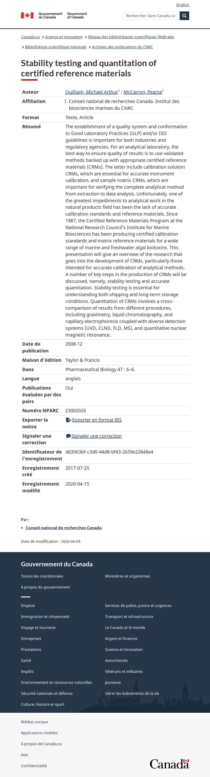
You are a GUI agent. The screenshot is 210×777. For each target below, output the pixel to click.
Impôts (27, 671)
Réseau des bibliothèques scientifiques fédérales (131, 36)
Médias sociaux (34, 721)
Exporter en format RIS (94, 420)
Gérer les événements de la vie (132, 693)
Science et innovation (64, 36)
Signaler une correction (94, 436)
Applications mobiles (39, 732)
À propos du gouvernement (45, 587)
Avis (24, 754)
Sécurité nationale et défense (47, 693)
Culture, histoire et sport (42, 704)
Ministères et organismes (127, 576)
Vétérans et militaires (124, 671)
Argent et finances (121, 638)
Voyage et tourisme (38, 627)
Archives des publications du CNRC (122, 47)
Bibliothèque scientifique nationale (55, 47)
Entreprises (31, 638)
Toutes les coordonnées (42, 576)
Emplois (28, 605)
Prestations (31, 649)
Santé (26, 660)
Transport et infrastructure (129, 616)
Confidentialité (34, 765)
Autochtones (116, 660)
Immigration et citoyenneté (45, 616)
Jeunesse (113, 682)
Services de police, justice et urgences (138, 605)
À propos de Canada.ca (41, 743)
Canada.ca (30, 36)
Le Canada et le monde (125, 627)
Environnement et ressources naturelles (56, 682)
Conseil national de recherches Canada (64, 527)
